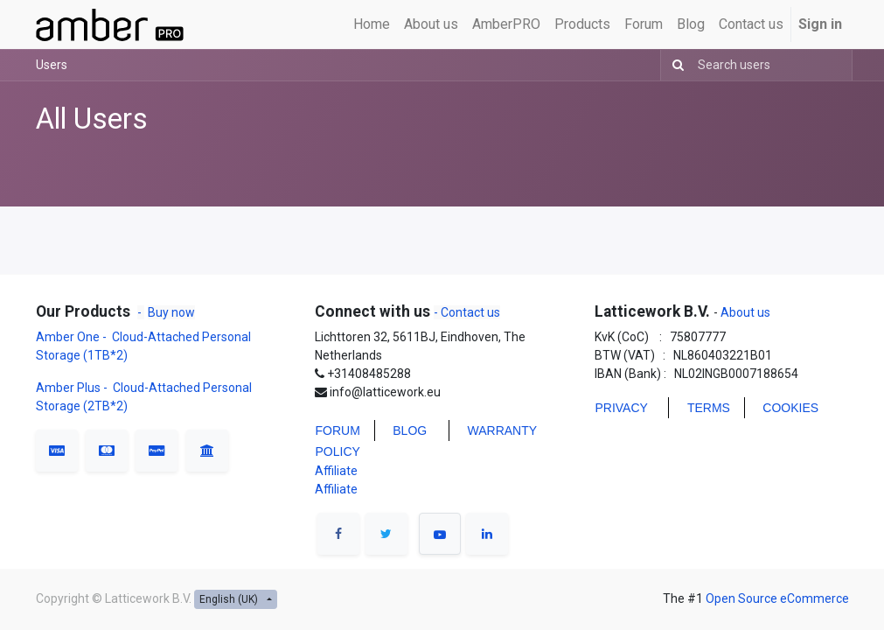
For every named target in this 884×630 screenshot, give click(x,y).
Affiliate (336, 471)
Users (51, 65)
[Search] (674, 65)
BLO (405, 431)
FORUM (337, 431)
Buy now (171, 312)
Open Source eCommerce (777, 599)
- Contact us (467, 312)
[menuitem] (371, 24)
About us (744, 312)
